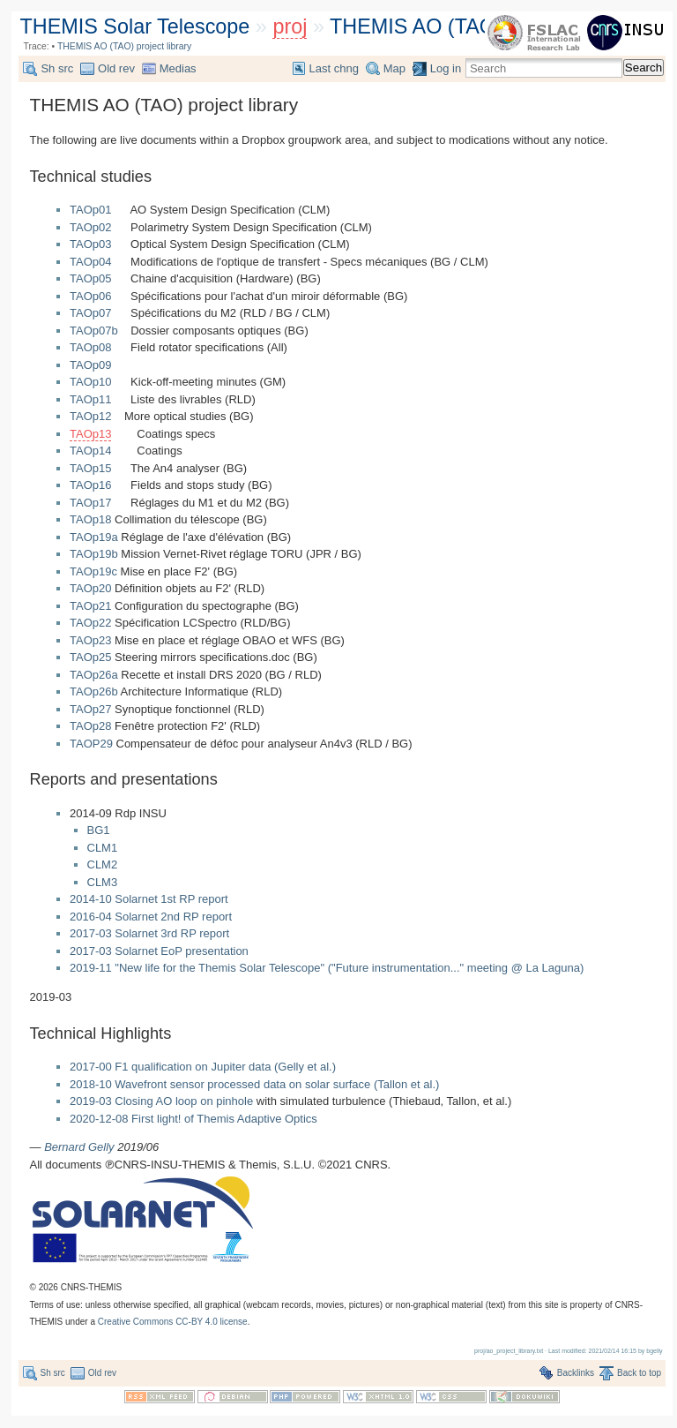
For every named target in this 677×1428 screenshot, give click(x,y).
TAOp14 (90, 450)
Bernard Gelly (79, 1147)
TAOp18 (90, 519)
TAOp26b (94, 691)
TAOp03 (90, 244)
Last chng (334, 68)
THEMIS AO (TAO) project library (481, 26)
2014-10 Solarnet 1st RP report (149, 899)
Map (394, 68)
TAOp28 (90, 726)
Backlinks (575, 1373)
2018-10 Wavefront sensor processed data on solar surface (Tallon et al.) (254, 1084)
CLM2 (102, 864)
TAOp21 (90, 606)
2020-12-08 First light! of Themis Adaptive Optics (193, 1118)
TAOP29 (91, 743)
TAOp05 (90, 278)
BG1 (98, 830)
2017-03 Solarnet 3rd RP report (149, 933)
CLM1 (102, 847)
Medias (178, 68)
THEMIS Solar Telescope (135, 26)
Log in (445, 68)
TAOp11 (90, 399)
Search (643, 67)
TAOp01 (90, 209)
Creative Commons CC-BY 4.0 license (173, 1322)
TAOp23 (90, 640)
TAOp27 (90, 709)
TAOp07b (94, 330)
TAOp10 (90, 381)
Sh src (57, 68)
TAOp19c (93, 571)
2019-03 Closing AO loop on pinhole (161, 1101)
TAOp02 (90, 227)
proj (289, 26)
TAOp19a (94, 537)
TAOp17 (90, 502)
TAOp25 (90, 657)
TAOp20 (90, 588)
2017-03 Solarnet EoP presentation (159, 951)
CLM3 (102, 882)
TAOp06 (90, 296)
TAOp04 (90, 261)
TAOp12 (90, 416)
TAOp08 (90, 347)
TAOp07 (90, 312)
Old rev (116, 68)
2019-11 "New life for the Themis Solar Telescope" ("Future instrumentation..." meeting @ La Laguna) (327, 967)
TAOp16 (90, 485)
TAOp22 (90, 622)
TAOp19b (94, 553)
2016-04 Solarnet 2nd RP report (151, 916)
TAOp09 (90, 365)
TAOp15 (90, 468)
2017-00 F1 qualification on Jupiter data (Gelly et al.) (203, 1066)
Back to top (639, 1373)
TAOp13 (90, 433)
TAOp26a (94, 674)
